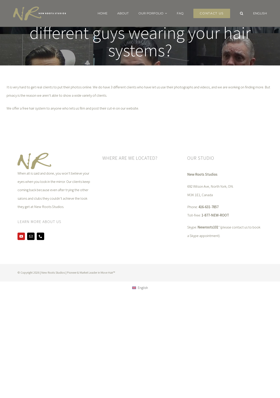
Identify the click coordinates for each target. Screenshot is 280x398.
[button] (241, 13)
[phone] (40, 236)
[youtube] (21, 236)
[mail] (31, 236)
